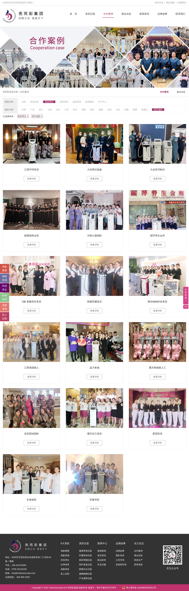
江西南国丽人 (31, 367)
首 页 (73, 14)
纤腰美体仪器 (85, 555)
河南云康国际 (94, 235)
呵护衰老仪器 (85, 564)
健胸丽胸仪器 (85, 574)
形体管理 (64, 102)
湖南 (84, 109)
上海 (49, 109)
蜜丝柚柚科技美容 (157, 301)
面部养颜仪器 (85, 560)
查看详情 (31, 178)
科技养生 (65, 560)
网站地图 (170, 2)
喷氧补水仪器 (85, 569)
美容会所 (34, 102)
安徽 (126, 109)
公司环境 (120, 560)
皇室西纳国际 (31, 433)
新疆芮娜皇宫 (94, 301)
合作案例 (108, 14)
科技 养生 (4, 288)
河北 (118, 109)
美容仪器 (159, 2)
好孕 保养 (4, 297)
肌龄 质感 (4, 278)
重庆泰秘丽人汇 (157, 367)
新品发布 (101, 560)
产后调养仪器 (85, 578)
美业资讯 (101, 555)
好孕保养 (65, 564)
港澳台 (144, 109)
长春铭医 (31, 499)
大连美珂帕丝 (157, 169)
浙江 (41, 109)
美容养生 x (23, 116)
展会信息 (126, 14)
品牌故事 (162, 14)
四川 (75, 109)
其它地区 (158, 109)
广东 (32, 109)
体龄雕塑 (65, 551)
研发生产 (138, 560)
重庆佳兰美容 (94, 433)
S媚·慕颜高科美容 (31, 301)
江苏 (66, 109)
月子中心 (102, 102)
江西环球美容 (31, 169)
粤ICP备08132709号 (106, 587)
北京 (58, 109)
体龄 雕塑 (4, 268)
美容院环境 (121, 564)
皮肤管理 (76, 102)
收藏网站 (182, 2)
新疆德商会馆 (31, 235)
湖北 (92, 109)
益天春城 (94, 367)
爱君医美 (157, 433)
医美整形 (89, 102)
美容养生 (49, 102)
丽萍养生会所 (157, 235)
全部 (24, 102)
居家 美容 (4, 307)
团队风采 (120, 555)
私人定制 (65, 574)
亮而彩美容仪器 (10, 92)
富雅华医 (94, 499)
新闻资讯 (144, 14)
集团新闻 (101, 551)
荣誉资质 (138, 564)
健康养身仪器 (85, 551)
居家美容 (65, 569)
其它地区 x (37, 116)
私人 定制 (4, 316)
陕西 (135, 109)
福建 (101, 109)
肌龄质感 (65, 555)
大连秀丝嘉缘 (94, 169)
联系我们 (180, 14)
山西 (109, 109)
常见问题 (101, 564)
